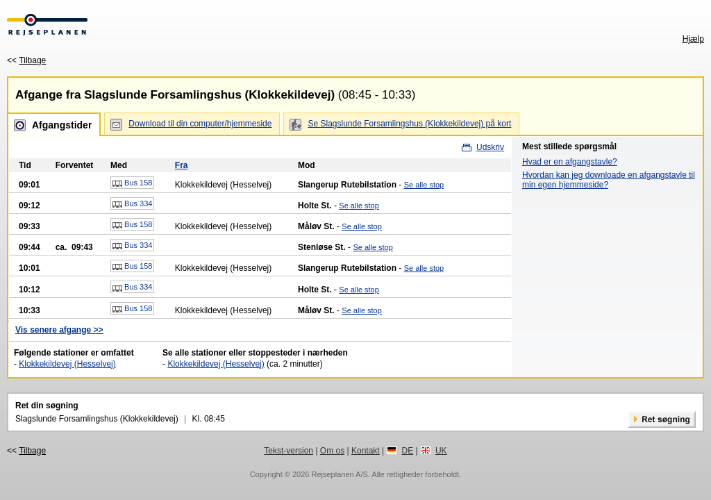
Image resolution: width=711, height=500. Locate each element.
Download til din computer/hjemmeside (199, 123)
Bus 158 (132, 183)
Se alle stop (424, 185)
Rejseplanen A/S (339, 474)
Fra (181, 165)
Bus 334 (132, 204)
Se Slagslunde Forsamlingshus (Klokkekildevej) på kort (409, 123)
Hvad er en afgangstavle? (569, 162)
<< (26, 60)
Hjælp (693, 39)
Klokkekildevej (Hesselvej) (67, 364)
